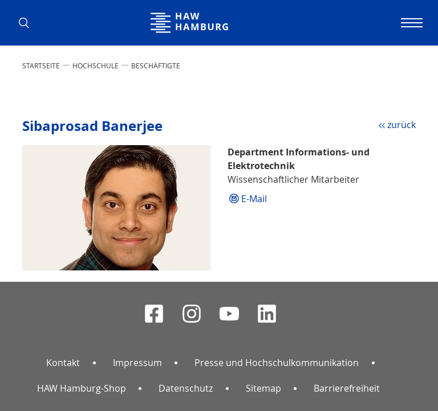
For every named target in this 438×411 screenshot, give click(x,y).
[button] (28, 23)
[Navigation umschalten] (410, 23)
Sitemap (263, 388)
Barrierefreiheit (347, 388)
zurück (401, 124)
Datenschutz (186, 388)
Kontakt (63, 362)
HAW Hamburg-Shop (81, 388)
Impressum (137, 362)
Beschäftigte (155, 65)
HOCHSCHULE (95, 65)
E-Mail (254, 198)
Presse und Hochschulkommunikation (276, 362)
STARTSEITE (41, 65)
